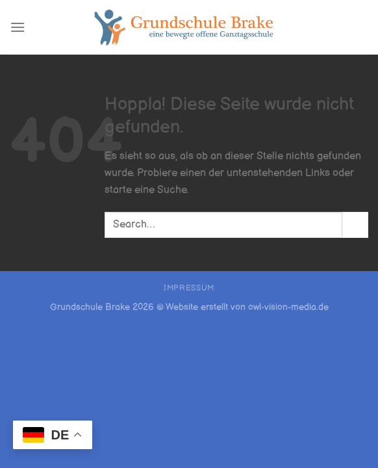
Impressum (189, 288)
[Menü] (17, 27)
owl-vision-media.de (288, 307)
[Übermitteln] (355, 224)
